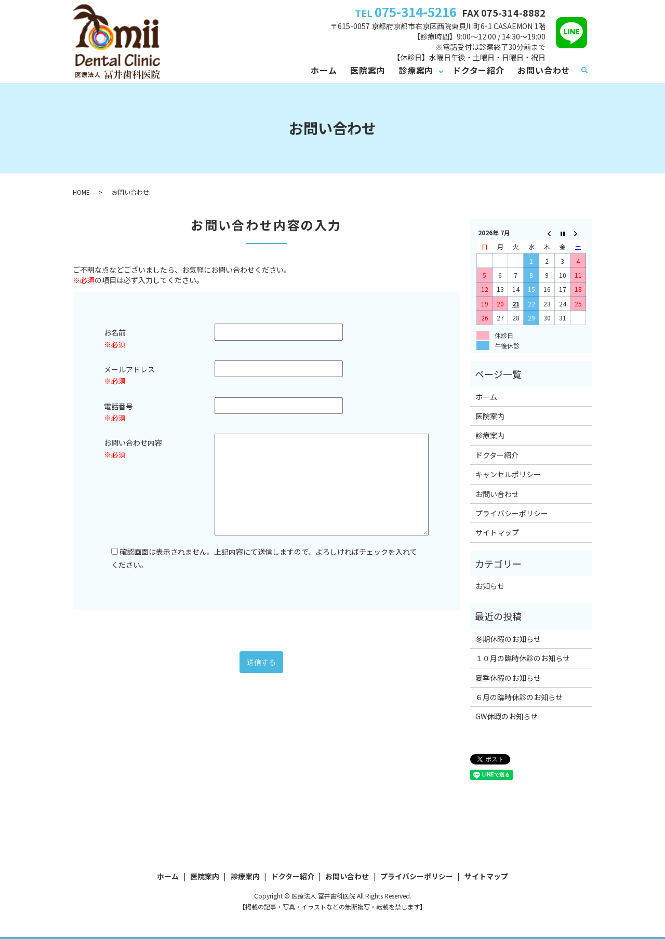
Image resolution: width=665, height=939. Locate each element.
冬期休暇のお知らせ (508, 639)
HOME (81, 191)
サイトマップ (497, 532)
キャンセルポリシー (508, 474)
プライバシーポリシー (511, 513)
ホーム (324, 70)
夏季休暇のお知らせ (508, 678)
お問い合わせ (543, 70)
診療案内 (415, 70)
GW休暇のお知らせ (506, 716)
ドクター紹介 (478, 70)
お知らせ (489, 586)
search (584, 70)
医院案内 (367, 70)
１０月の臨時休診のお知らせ (522, 658)
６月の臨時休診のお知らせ (519, 697)
